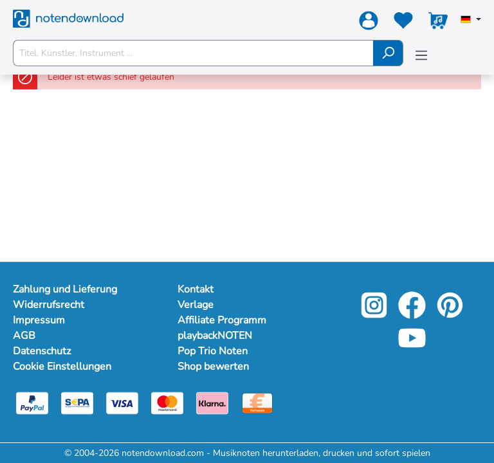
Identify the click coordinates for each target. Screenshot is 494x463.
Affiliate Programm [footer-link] (222, 320)
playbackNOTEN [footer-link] (215, 336)
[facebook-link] (413, 314)
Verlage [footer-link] (196, 305)
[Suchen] (388, 53)
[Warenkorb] (438, 23)
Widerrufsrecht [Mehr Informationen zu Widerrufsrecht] (48, 305)
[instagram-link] (375, 314)
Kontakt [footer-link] (196, 289)
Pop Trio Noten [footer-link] (213, 351)
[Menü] (421, 55)
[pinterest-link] (449, 314)
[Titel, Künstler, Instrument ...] (193, 53)
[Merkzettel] (403, 23)
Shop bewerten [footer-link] (213, 366)
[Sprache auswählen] (471, 21)
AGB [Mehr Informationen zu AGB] (24, 336)
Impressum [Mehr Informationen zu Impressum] (39, 320)
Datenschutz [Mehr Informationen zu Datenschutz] (42, 351)
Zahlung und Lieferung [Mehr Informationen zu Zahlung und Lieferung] (65, 289)
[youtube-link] (412, 347)
